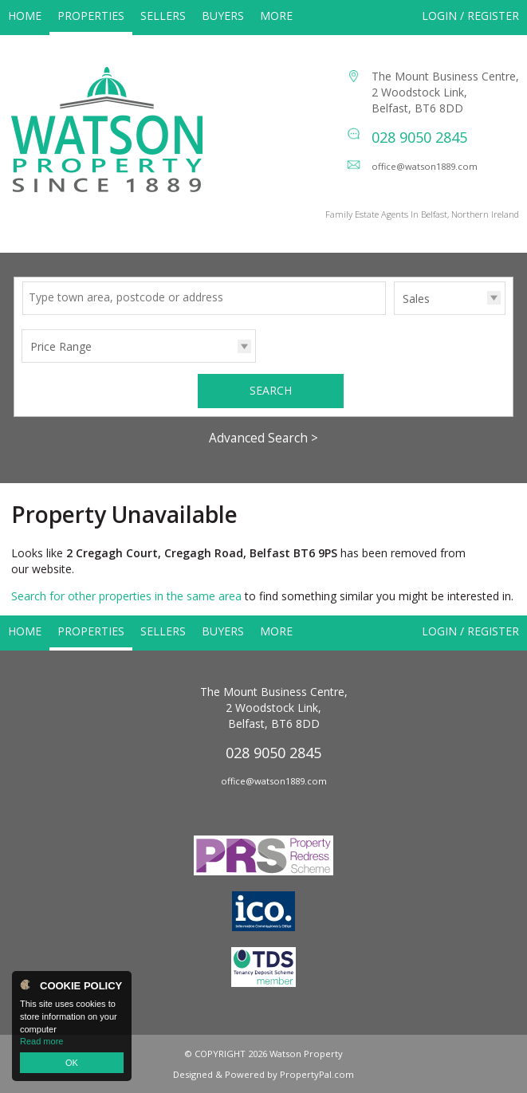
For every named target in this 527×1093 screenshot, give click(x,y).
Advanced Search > (263, 438)
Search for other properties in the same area (126, 596)
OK (71, 1062)
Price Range (61, 346)
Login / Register (470, 15)
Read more (41, 1041)
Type (394, 313)
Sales (416, 298)
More (276, 15)
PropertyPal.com (317, 1074)
